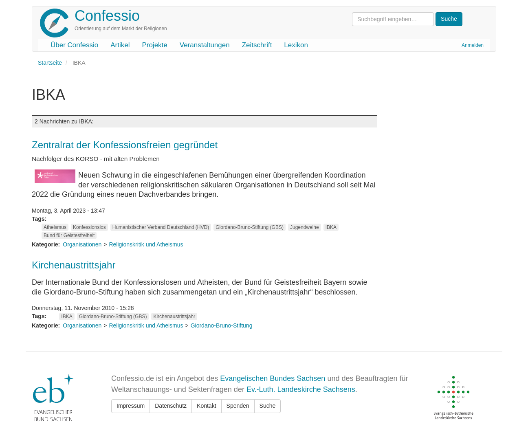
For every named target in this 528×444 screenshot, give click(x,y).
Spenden (238, 405)
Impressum (131, 405)
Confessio (107, 15)
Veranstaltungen (205, 45)
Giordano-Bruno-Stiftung (222, 325)
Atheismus (55, 227)
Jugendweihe (304, 227)
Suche (268, 405)
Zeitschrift (257, 45)
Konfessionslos (89, 227)
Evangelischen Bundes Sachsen (272, 378)
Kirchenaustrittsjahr (73, 264)
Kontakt (206, 405)
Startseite (50, 62)
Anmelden (473, 45)
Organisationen (82, 244)
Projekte (154, 45)
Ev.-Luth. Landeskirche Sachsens (300, 389)
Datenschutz (171, 405)
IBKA (331, 227)
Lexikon (296, 45)
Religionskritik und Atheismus (146, 244)
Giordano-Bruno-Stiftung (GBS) (250, 227)
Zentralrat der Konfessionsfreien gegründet (125, 144)
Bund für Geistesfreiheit (69, 235)
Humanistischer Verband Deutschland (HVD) (160, 227)
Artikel (120, 45)
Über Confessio (74, 45)
